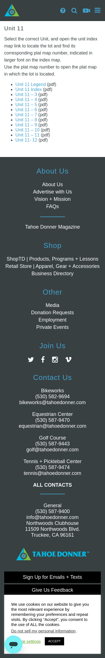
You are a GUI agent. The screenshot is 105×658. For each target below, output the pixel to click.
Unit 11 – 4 (26, 99)
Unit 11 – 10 (27, 129)
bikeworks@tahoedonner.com (52, 402)
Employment (52, 320)
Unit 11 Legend (30, 84)
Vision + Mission (52, 199)
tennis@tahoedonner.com (52, 473)
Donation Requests (52, 312)
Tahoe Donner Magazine (52, 227)
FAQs (52, 206)
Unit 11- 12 (26, 140)
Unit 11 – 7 (26, 114)
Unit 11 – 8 (26, 119)
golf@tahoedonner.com (52, 449)
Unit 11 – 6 (26, 109)
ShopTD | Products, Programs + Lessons (52, 259)
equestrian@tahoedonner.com (52, 426)
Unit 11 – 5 (26, 104)
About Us (52, 184)
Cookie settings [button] (27, 641)
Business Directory (52, 273)
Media (52, 305)
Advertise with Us (52, 192)
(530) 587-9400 (52, 511)
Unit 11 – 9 (26, 124)
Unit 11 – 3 (26, 94)
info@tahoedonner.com (52, 517)
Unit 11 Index (28, 89)
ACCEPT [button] (54, 641)
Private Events (52, 327)
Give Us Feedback (52, 590)
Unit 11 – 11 (27, 135)
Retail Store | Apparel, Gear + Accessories (52, 266)
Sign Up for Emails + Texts (52, 577)
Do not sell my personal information (43, 631)
